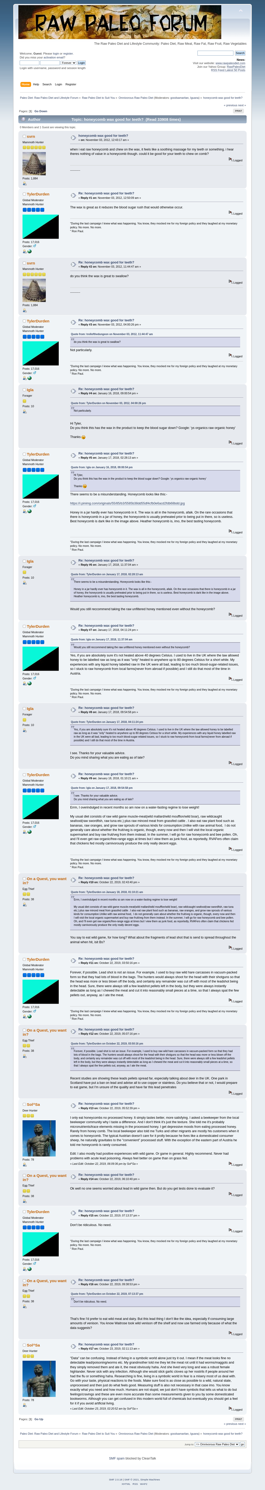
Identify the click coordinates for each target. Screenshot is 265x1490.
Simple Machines (150, 1479)
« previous (230, 105)
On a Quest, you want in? (45, 880)
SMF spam (116, 1458)
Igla (30, 390)
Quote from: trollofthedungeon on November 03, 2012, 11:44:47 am (112, 334)
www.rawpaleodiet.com (230, 63)
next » (242, 105)
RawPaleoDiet (236, 66)
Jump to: (189, 1444)
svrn (31, 136)
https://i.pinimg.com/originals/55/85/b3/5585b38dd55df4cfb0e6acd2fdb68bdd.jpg (127, 503)
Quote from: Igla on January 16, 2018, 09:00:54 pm (101, 467)
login (56, 53)
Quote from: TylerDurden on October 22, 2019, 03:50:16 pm (107, 1043)
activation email (53, 57)
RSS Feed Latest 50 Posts (228, 70)
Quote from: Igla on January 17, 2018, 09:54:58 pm (101, 787)
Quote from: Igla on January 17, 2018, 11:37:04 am (101, 639)
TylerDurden (38, 194)
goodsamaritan (180, 97)
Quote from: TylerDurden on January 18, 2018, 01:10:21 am (107, 892)
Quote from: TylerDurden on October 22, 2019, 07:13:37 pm (107, 1293)
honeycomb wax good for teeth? (103, 136)
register (68, 53)
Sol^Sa (33, 1104)
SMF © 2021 (131, 1479)
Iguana (194, 97)
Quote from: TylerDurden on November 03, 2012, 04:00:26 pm (108, 403)
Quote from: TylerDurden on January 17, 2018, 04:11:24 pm (107, 722)
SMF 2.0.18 (115, 1479)
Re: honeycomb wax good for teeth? (106, 193)
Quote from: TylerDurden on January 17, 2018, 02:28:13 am (107, 574)
